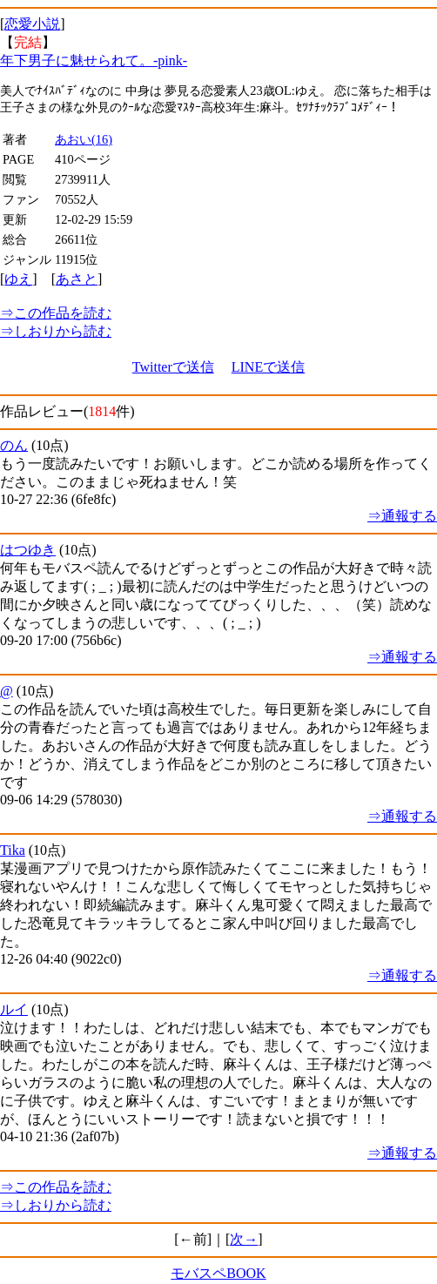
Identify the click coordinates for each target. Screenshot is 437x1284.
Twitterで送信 (173, 367)
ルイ (14, 1009)
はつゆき (28, 549)
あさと (76, 279)
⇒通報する (402, 515)
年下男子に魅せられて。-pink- (93, 60)
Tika (12, 850)
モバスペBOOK (218, 1273)
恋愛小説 (32, 24)
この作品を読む (55, 313)
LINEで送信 (268, 367)
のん (14, 445)
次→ (244, 1239)
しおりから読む (55, 331)
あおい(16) (83, 139)
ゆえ (18, 279)
